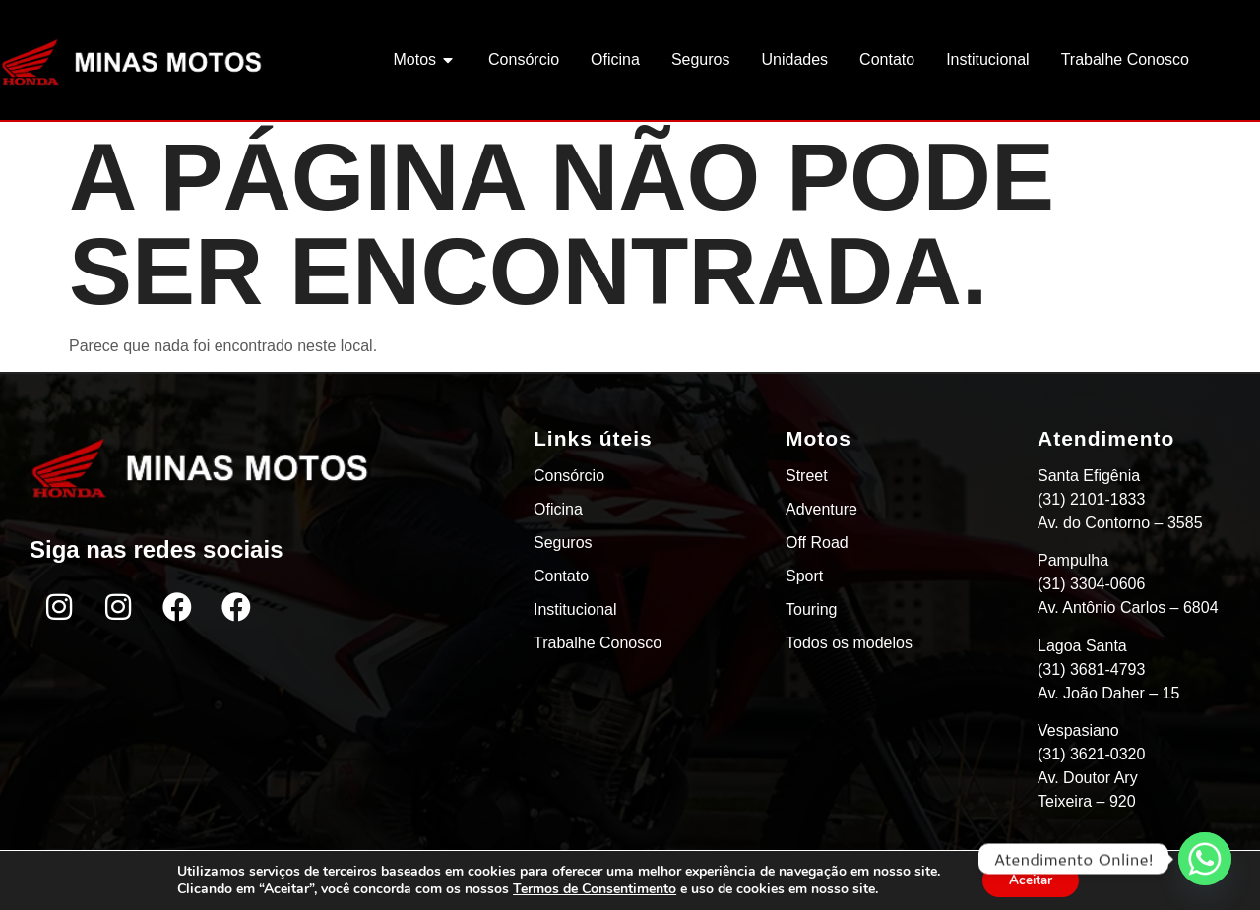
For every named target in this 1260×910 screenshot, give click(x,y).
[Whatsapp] (1204, 858)
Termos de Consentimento (590, 888)
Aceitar (1030, 879)
